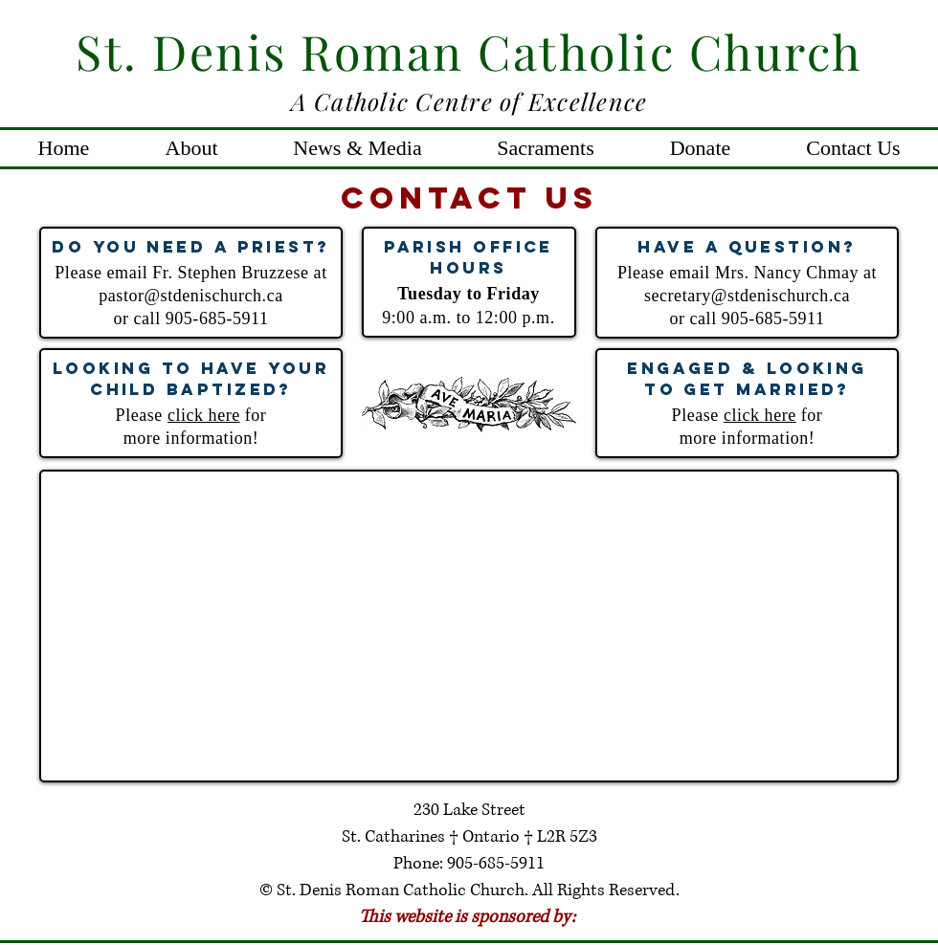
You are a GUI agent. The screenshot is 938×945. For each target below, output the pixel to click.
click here (204, 415)
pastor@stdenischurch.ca (190, 295)
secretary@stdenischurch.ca (747, 295)
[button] (191, 148)
